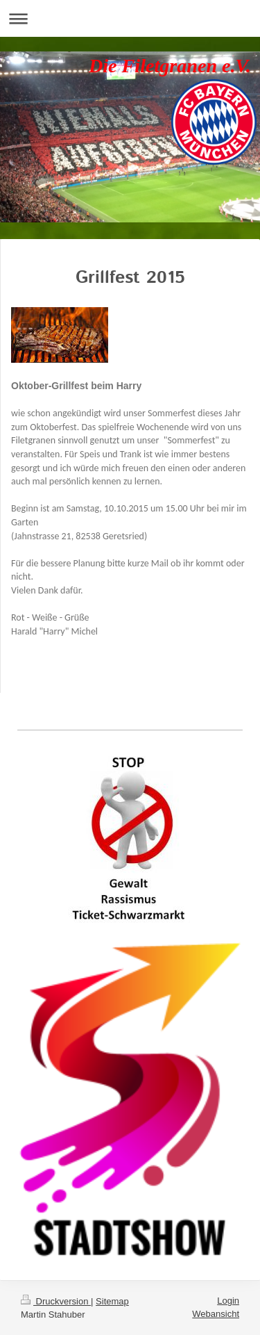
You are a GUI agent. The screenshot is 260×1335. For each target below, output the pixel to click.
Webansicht (215, 1314)
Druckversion (56, 1301)
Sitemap (112, 1301)
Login (228, 1300)
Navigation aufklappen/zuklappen (130, 18)
